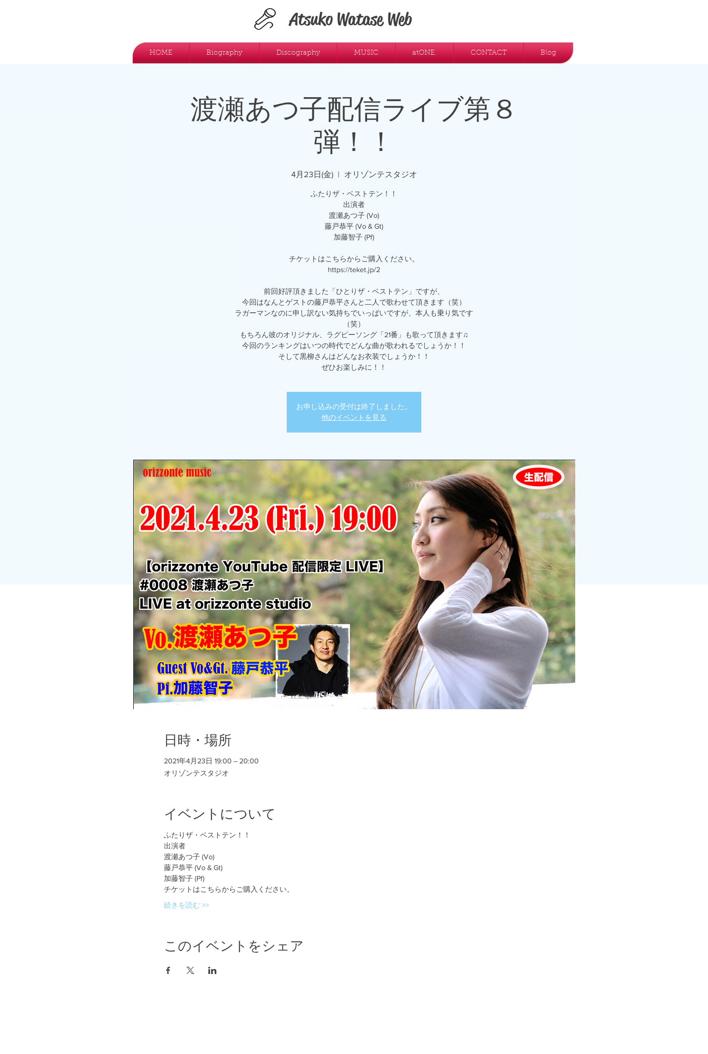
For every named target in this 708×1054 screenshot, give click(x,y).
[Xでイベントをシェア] (190, 970)
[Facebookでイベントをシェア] (168, 970)
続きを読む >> (186, 905)
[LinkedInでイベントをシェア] (212, 970)
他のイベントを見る (354, 417)
